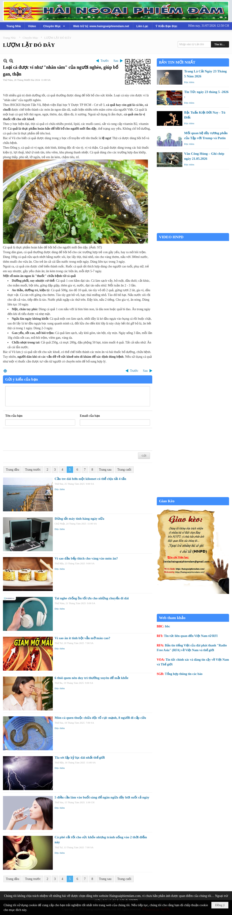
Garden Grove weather (193, 230)
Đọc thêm (60, 489)
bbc (167, 626)
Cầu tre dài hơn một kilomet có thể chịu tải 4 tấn (90, 479)
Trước (105, 60)
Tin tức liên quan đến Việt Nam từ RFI (191, 636)
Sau (116, 60)
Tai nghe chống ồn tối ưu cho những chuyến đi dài (92, 598)
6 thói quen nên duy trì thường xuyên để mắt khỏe (91, 678)
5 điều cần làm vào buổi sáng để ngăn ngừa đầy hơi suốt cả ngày (102, 797)
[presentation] (39, 439)
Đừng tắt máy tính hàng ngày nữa (79, 518)
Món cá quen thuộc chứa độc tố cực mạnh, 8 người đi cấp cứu (100, 718)
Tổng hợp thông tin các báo (184, 674)
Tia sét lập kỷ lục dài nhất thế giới (80, 757)
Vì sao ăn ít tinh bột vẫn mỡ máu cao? (82, 638)
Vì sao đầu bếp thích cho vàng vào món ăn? (86, 558)
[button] (55, 26)
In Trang (5, 370)
